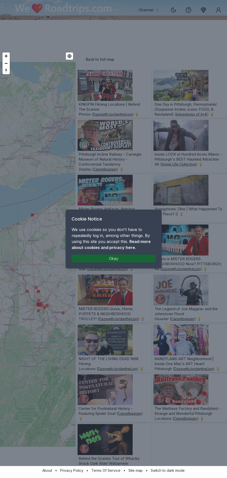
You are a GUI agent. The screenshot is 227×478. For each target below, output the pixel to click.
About (47, 470)
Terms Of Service (105, 470)
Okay (113, 258)
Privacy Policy (71, 470)
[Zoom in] (6, 56)
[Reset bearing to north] (6, 70)
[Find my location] (69, 56)
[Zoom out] (6, 63)
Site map (135, 470)
